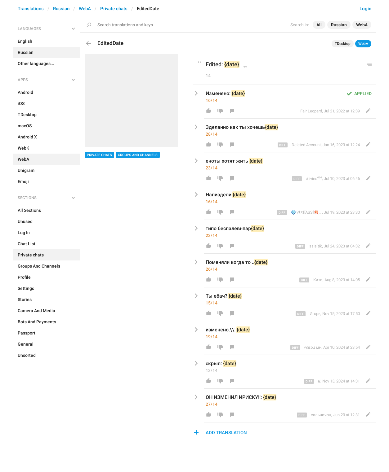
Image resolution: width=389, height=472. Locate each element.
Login (365, 8)
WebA (85, 8)
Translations (31, 8)
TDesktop (343, 44)
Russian (61, 8)
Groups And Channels (138, 155)
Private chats (113, 8)
